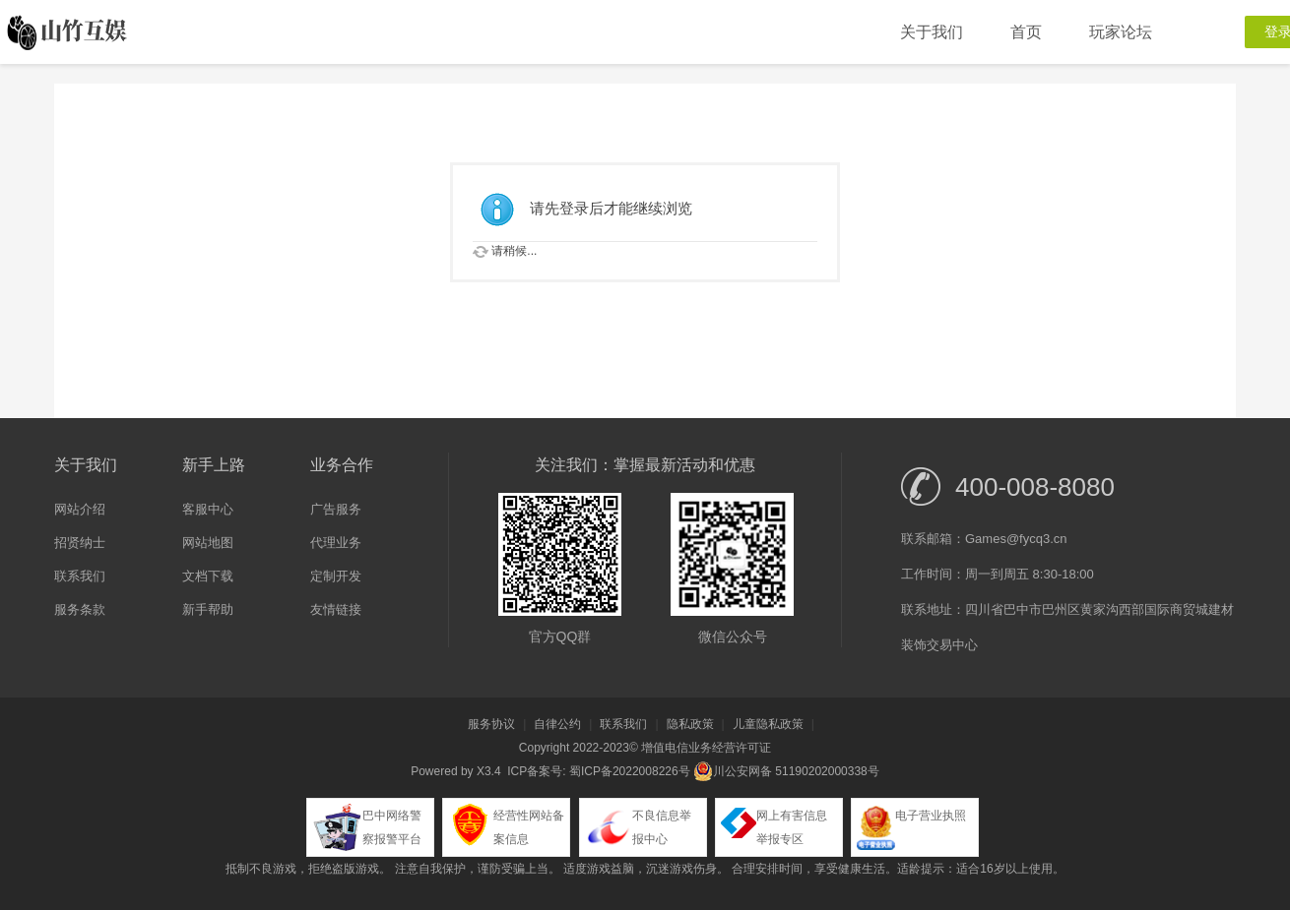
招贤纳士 (79, 542)
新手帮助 (207, 609)
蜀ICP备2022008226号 (629, 771)
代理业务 (335, 542)
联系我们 (79, 576)
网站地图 (207, 542)
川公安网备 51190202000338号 (786, 771)
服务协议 (491, 724)
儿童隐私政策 (768, 724)
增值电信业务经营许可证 (706, 748)
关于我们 (931, 32)
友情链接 (335, 609)
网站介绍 (79, 509)
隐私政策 (690, 724)
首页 (1026, 32)
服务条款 (79, 609)
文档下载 (207, 576)
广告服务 (335, 509)
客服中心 (207, 509)
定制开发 (335, 576)
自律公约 (557, 724)
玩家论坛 (1120, 32)
